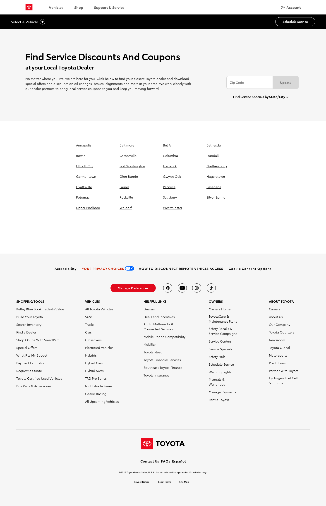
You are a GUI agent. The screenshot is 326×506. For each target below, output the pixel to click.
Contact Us (149, 461)
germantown (86, 176)
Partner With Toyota (284, 370)
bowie (80, 155)
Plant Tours (277, 363)
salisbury (170, 197)
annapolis (83, 145)
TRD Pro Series (96, 378)
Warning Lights (220, 372)
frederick (170, 166)
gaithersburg (216, 166)
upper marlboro (88, 207)
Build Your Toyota (29, 316)
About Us (276, 316)
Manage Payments (222, 392)
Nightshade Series (99, 386)
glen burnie (129, 176)
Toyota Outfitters (281, 332)
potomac (82, 197)
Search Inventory (28, 324)
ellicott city (84, 166)
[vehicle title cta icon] (42, 22)
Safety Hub (217, 356)
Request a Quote (29, 370)
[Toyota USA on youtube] (182, 288)
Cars (88, 332)
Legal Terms (164, 481)
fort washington (132, 166)
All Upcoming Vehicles (102, 401)
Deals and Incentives (159, 316)
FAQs (165, 461)
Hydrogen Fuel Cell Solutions (283, 380)
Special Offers (26, 347)
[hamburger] (291, 7)
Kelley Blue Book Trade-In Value (40, 309)
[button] (250, 268)
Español (179, 461)
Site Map (184, 481)
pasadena (213, 187)
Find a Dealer (26, 332)
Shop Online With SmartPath (38, 340)
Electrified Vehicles (99, 347)
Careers (274, 309)
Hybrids (91, 355)
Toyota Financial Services (162, 359)
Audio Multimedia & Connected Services (158, 326)
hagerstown (215, 176)
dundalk (212, 155)
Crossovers (93, 340)
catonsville (128, 155)
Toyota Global (279, 347)
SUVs (89, 316)
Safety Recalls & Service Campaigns (223, 331)
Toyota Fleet (153, 352)
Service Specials (220, 349)
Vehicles (56, 7)
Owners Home (219, 309)
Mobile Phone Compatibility (164, 336)
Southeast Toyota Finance (163, 367)
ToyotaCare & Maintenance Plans (223, 319)
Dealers (149, 309)
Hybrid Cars (94, 363)
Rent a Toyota (219, 399)
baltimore (127, 145)
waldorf (126, 207)
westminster (172, 207)
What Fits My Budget (31, 355)
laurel (124, 187)
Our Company (279, 324)
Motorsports (278, 355)
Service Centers (220, 341)
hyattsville (84, 187)
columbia (170, 155)
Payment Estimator (30, 363)
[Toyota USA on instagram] (196, 288)
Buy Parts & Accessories (34, 386)
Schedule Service (221, 364)
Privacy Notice (141, 481)
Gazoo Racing (95, 393)
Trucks (89, 324)
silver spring (215, 197)
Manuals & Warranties (217, 381)
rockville (126, 197)
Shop (78, 7)
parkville (169, 187)
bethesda (213, 145)
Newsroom (277, 340)
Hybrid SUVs (94, 370)
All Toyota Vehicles (99, 309)
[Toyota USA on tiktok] (211, 288)
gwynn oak (172, 176)
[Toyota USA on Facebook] (167, 288)
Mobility (150, 344)
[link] (66, 268)
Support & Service (109, 7)
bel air (168, 145)
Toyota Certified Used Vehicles (39, 378)
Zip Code (237, 82)
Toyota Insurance (156, 375)
